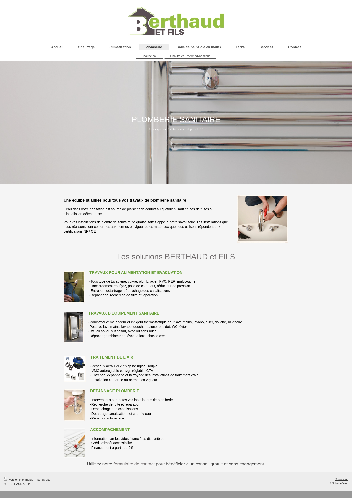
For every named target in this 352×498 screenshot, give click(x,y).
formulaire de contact (134, 464)
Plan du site (42, 479)
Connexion (341, 479)
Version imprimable (19, 479)
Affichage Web (339, 483)
